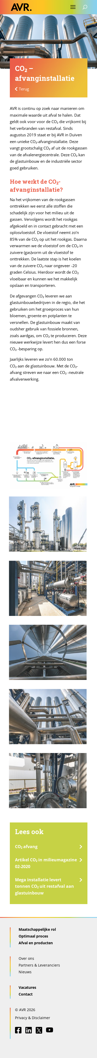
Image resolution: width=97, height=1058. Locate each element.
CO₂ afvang (26, 846)
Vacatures (27, 987)
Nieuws (25, 971)
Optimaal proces (33, 936)
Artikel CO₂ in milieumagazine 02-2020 (46, 863)
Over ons (26, 958)
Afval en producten (36, 942)
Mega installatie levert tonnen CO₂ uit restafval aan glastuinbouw (44, 886)
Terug (24, 88)
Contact (26, 994)
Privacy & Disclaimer (32, 1017)
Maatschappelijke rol (37, 929)
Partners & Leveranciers (39, 965)
